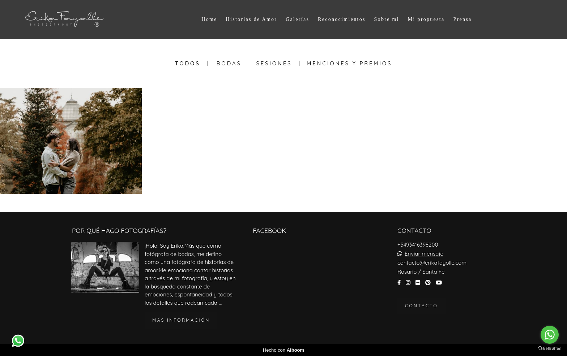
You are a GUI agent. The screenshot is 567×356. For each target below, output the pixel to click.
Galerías (297, 19)
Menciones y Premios (349, 63)
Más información (181, 320)
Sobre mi (386, 19)
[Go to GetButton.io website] (549, 348)
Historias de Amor (251, 19)
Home (209, 19)
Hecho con (283, 350)
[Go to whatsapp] (550, 335)
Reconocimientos (342, 19)
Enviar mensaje (424, 253)
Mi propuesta (426, 19)
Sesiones (274, 63)
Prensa (462, 19)
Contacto (421, 305)
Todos (187, 63)
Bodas (229, 63)
